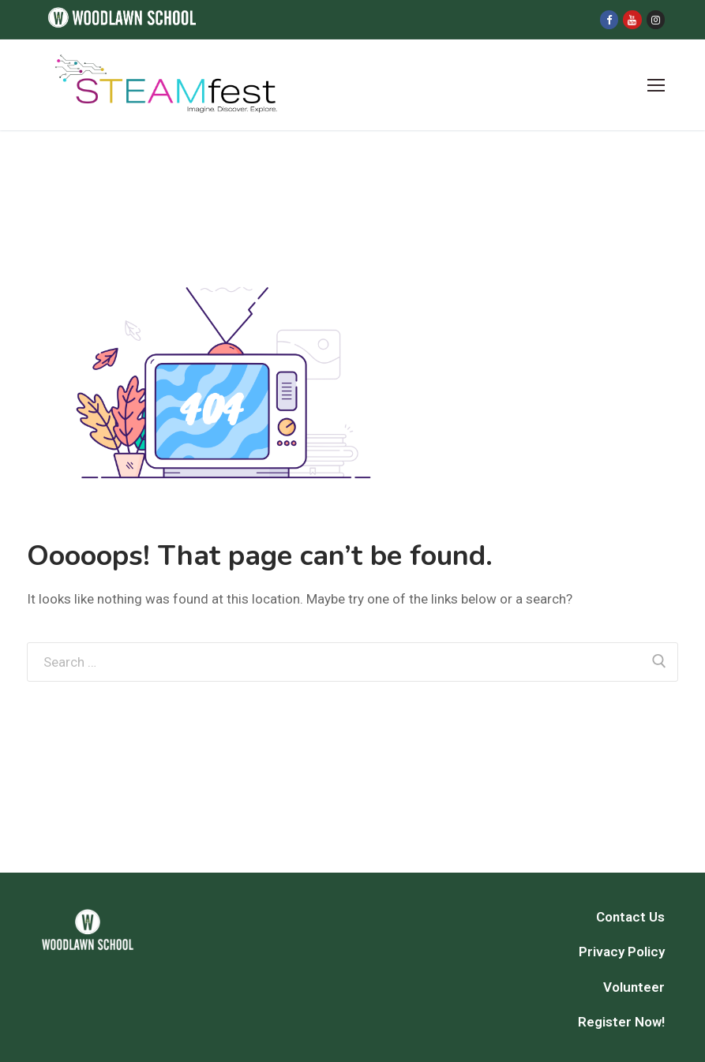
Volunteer (634, 987)
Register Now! (621, 1022)
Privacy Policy (622, 951)
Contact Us (630, 917)
